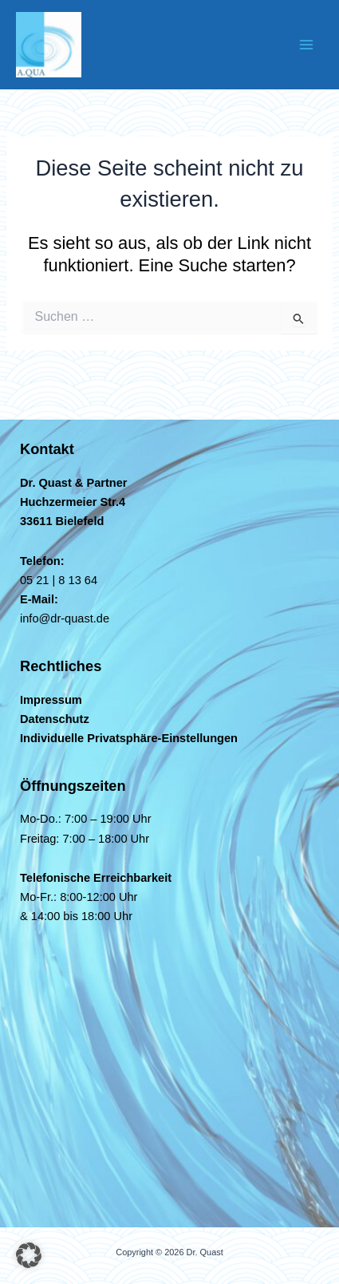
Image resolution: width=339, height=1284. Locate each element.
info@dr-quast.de (64, 618)
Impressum (51, 699)
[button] (28, 1255)
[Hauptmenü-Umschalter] (306, 44)
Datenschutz (54, 719)
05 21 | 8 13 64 (58, 580)
